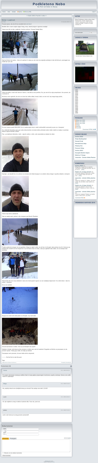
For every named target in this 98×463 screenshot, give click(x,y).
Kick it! (6, 362)
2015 (76, 99)
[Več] (82, 169)
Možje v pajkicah (8, 20)
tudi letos (28, 24)
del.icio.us (14, 362)
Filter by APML (28, 11)
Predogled (13, 438)
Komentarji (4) (68, 362)
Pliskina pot (78, 146)
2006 (76, 113)
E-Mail (3, 362)
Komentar (5, 438)
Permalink (63, 362)
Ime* (4, 428)
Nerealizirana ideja (80, 143)
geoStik (78, 128)
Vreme (5, 370)
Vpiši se (19, 11)
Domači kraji (79, 141)
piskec (4, 21)
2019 (76, 93)
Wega (5, 383)
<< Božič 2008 (30, 15)
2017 (76, 96)
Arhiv (9, 11)
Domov (4, 11)
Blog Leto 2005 (80, 121)
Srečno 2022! (79, 136)
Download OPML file (89, 129)
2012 (76, 103)
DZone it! (10, 362)
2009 (76, 108)
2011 (76, 105)
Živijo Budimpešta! (81, 139)
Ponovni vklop (79, 148)
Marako (78, 126)
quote (69, 438)
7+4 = (4, 434)
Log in (94, 11)
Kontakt (14, 11)
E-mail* (4, 431)
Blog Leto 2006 (80, 123)
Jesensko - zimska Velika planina (85, 157)
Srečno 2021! (79, 150)
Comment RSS (80, 197)
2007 (76, 111)
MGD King (52, 461)
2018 (76, 94)
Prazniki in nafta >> (41, 15)
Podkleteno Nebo (49, 4)
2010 (76, 106)
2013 (76, 102)
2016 (76, 97)
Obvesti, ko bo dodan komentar (13, 453)
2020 (76, 91)
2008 (76, 109)
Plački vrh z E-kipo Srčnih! (83, 172)
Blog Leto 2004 (80, 120)
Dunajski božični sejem (82, 153)
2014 (76, 100)
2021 (76, 90)
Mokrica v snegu (80, 155)
